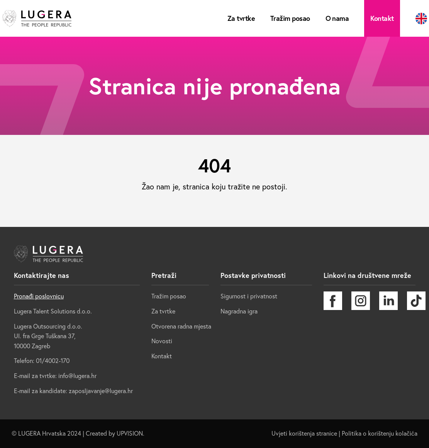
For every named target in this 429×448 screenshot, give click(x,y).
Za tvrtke (241, 18)
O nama (337, 18)
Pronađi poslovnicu (39, 296)
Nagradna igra (239, 311)
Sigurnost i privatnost (248, 296)
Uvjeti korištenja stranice (304, 433)
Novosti (161, 341)
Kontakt (381, 18)
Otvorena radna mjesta (181, 326)
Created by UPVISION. (115, 433)
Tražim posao (290, 18)
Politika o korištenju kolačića (379, 433)
